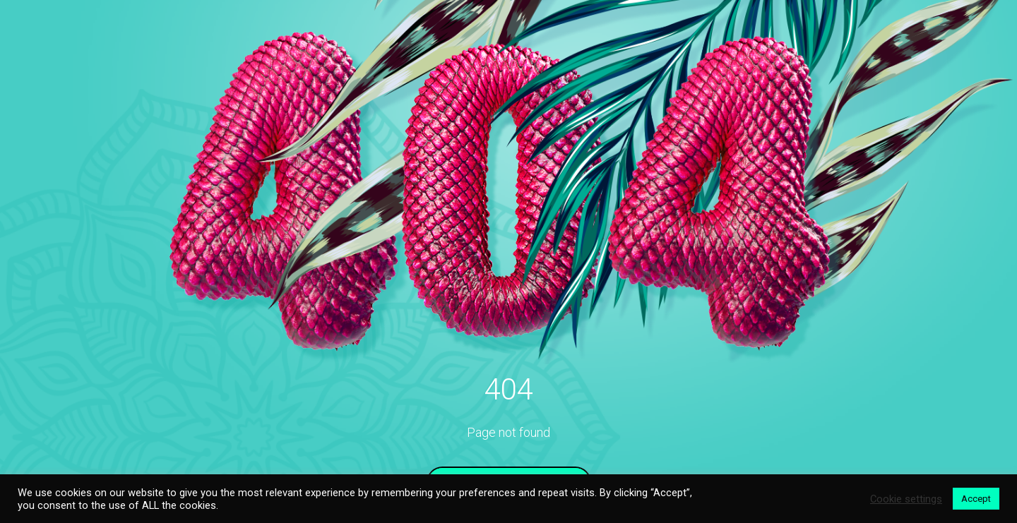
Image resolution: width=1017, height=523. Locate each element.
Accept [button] (976, 498)
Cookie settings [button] (906, 499)
